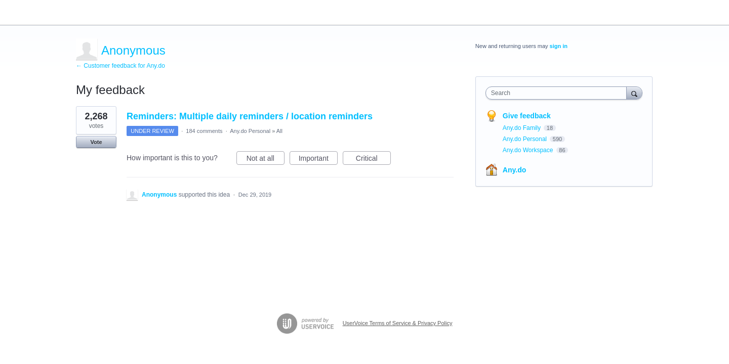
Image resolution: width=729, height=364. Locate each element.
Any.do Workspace (529, 150)
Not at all (266, 159)
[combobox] (559, 93)
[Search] (634, 92)
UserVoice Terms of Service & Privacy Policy (398, 323)
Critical (373, 159)
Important (318, 159)
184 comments (204, 131)
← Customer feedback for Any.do (120, 65)
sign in (559, 46)
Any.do (514, 170)
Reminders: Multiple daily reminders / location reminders (250, 116)
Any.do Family (522, 127)
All (279, 131)
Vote (96, 142)
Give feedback (527, 116)
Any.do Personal (250, 131)
